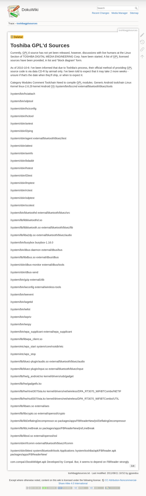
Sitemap (134, 13)
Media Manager (120, 13)
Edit (132, 466)
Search (136, 8)
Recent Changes (100, 13)
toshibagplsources (27, 23)
